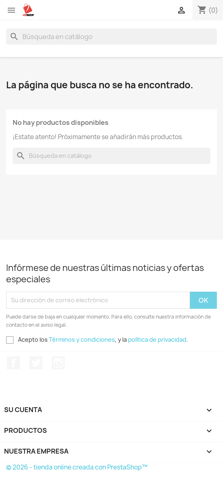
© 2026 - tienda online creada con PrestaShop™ (77, 467)
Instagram (58, 362)
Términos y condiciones (82, 339)
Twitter (35, 362)
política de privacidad (157, 339)
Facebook (13, 362)
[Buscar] (111, 36)
